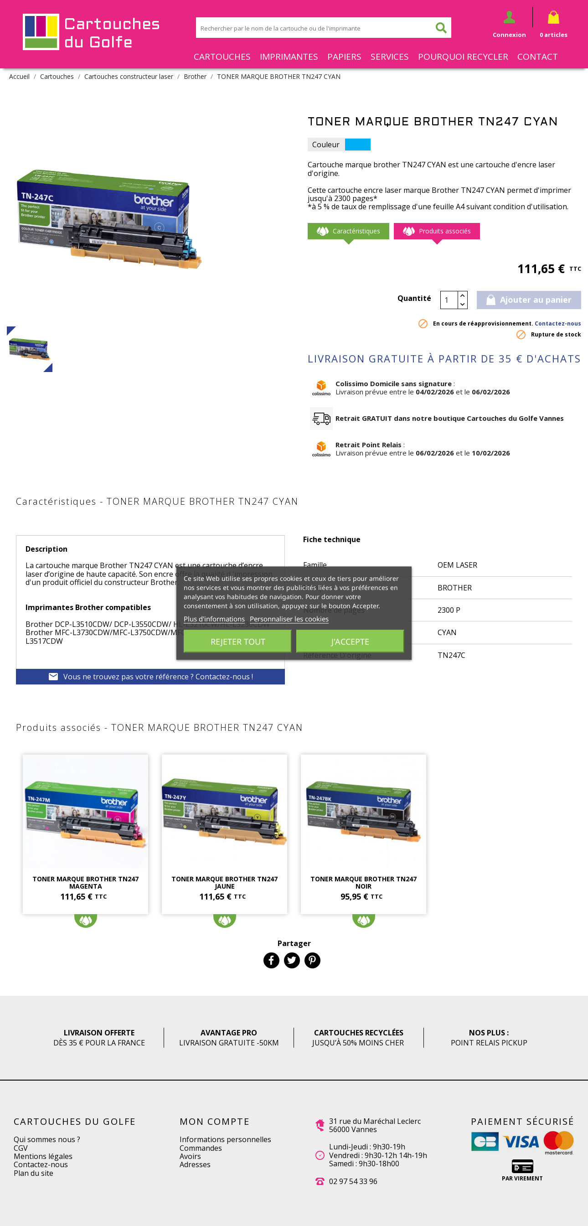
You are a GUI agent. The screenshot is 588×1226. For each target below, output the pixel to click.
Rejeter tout (238, 641)
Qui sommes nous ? (47, 1139)
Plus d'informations (214, 618)
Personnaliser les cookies (289, 618)
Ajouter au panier (529, 299)
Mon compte (215, 1121)
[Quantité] (449, 300)
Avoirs (190, 1156)
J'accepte (350, 641)
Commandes (201, 1148)
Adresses (195, 1164)
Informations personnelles (225, 1139)
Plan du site (33, 1173)
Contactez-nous (558, 323)
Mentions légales (43, 1156)
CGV (21, 1148)
